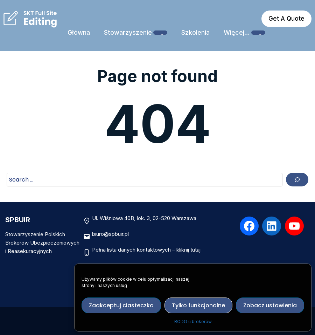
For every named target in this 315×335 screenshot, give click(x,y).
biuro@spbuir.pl (110, 234)
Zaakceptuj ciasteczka (121, 305)
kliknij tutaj (188, 249)
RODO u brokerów (193, 321)
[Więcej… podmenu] (258, 32)
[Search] (297, 179)
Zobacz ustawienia (270, 305)
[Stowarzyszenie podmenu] (160, 32)
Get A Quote (286, 18)
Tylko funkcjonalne (198, 305)
